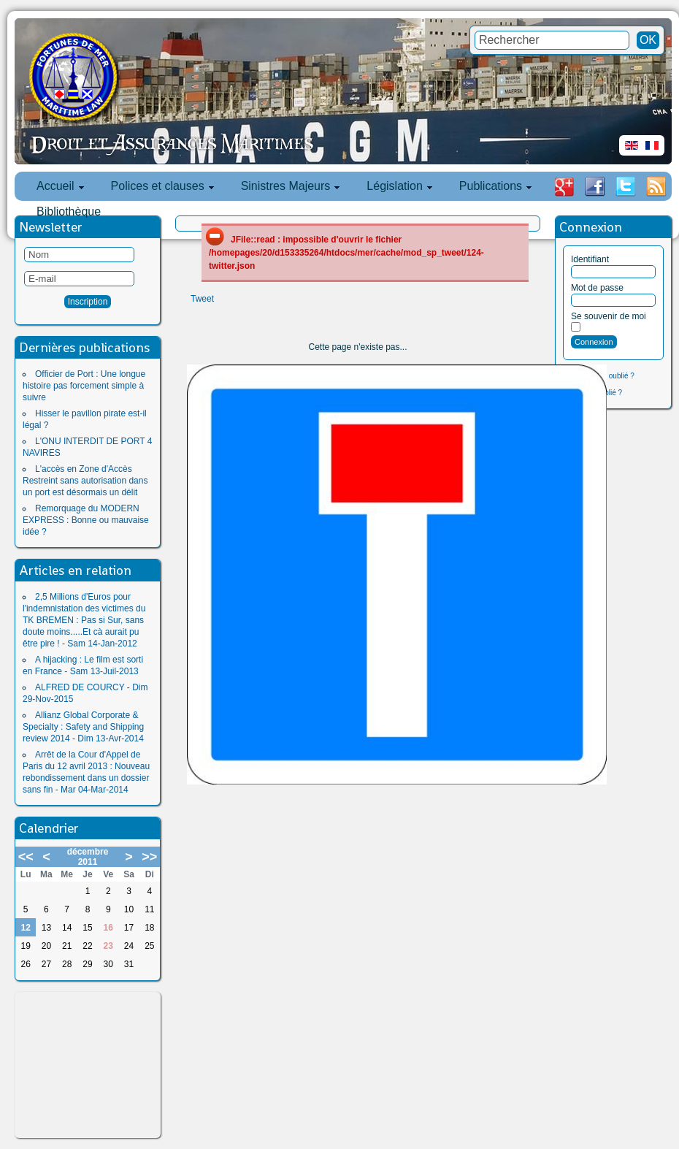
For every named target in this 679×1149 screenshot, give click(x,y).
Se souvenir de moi (608, 316)
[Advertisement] (88, 1065)
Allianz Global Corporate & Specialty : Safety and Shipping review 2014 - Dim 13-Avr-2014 (83, 727)
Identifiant (590, 259)
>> (149, 857)
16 (108, 928)
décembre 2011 (88, 857)
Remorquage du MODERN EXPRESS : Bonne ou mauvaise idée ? (86, 520)
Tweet (202, 299)
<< (26, 857)
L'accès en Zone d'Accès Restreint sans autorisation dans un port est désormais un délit (85, 480)
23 (108, 946)
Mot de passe (597, 288)
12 (25, 928)
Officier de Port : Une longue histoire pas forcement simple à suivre (84, 385)
